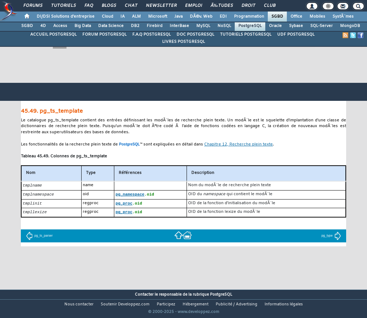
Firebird (154, 25)
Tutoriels (63, 6)
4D (43, 25)
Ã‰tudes (222, 6)
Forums (33, 6)
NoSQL (224, 25)
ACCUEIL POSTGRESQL (53, 34)
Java (178, 16)
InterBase (179, 25)
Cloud (107, 16)
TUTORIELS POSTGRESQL (245, 34)
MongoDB (350, 25)
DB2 (135, 25)
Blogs (109, 6)
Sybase (296, 25)
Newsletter (161, 6)
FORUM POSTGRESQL (104, 34)
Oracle (275, 25)
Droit (248, 6)
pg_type (331, 237)
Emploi (193, 6)
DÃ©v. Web (201, 16)
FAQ (89, 6)
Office (296, 16)
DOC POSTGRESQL (195, 34)
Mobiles (317, 16)
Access (60, 25)
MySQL (203, 25)
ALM (136, 16)
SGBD (277, 16)
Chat (131, 6)
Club (269, 6)
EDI (223, 16)
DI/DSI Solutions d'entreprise (66, 16)
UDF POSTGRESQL (296, 34)
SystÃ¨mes (343, 16)
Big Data (82, 25)
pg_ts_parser (39, 237)
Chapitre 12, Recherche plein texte (238, 144)
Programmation (249, 16)
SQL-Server (321, 25)
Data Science (111, 25)
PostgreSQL (250, 25)
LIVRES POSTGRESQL (183, 41)
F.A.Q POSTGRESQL (151, 34)
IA (122, 16)
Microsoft (157, 16)
